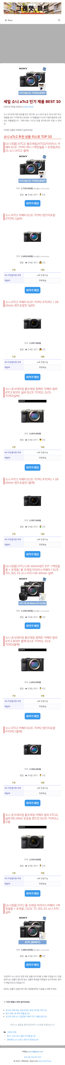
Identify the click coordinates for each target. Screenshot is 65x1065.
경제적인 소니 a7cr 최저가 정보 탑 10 (22, 1039)
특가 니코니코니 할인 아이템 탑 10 (21, 1036)
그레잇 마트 (12, 1032)
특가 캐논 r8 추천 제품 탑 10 (18, 1013)
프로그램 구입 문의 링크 (32, 1057)
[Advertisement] (32, 42)
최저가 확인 (32, 203)
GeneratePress (45, 1061)
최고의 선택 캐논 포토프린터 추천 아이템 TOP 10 (26, 1010)
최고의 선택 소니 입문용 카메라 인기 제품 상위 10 (26, 1016)
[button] (59, 20)
